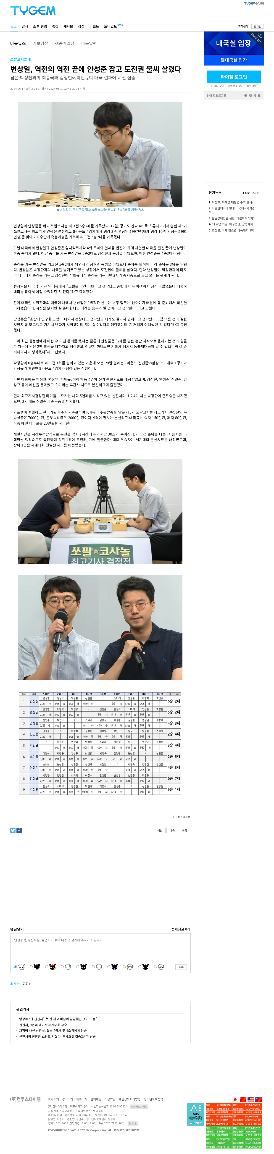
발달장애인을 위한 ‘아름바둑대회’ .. (233, 218)
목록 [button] (184, 830)
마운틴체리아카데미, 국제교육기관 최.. (232, 210)
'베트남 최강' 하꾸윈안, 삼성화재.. (232, 224)
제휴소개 (81, 1099)
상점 (81, 26)
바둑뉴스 (18, 43)
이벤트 (94, 26)
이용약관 (110, 1099)
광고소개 (67, 1099)
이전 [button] (159, 830)
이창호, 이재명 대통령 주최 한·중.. (232, 202)
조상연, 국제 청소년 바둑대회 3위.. (232, 230)
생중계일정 (64, 43)
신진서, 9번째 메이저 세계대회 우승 (43, 1025)
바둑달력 (89, 43)
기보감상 (40, 43)
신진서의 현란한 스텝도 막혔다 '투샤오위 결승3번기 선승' (58, 1036)
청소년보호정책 (153, 1099)
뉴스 (13, 26)
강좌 (25, 26)
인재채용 (95, 1099)
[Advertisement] (100, 876)
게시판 (68, 26)
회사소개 (53, 1099)
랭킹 (55, 26)
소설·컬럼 (40, 26)
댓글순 (255, 193)
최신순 (14, 983)
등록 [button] (181, 967)
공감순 (27, 983)
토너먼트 (110, 26)
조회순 (246, 193)
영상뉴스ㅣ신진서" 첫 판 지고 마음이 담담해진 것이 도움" (58, 1019)
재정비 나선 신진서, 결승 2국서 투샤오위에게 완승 (53, 1030)
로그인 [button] (257, 26)
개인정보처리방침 (130, 1099)
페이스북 (234, 141)
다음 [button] (172, 830)
